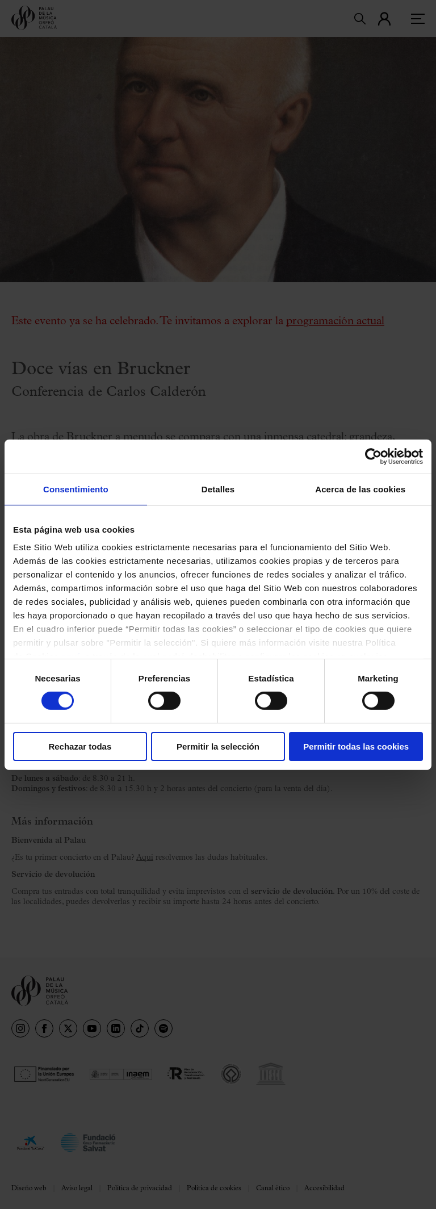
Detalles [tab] (218, 488)
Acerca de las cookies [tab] (360, 488)
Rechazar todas (79, 746)
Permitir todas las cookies (356, 746)
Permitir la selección (218, 746)
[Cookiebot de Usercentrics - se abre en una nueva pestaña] (373, 456)
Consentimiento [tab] (75, 488)
